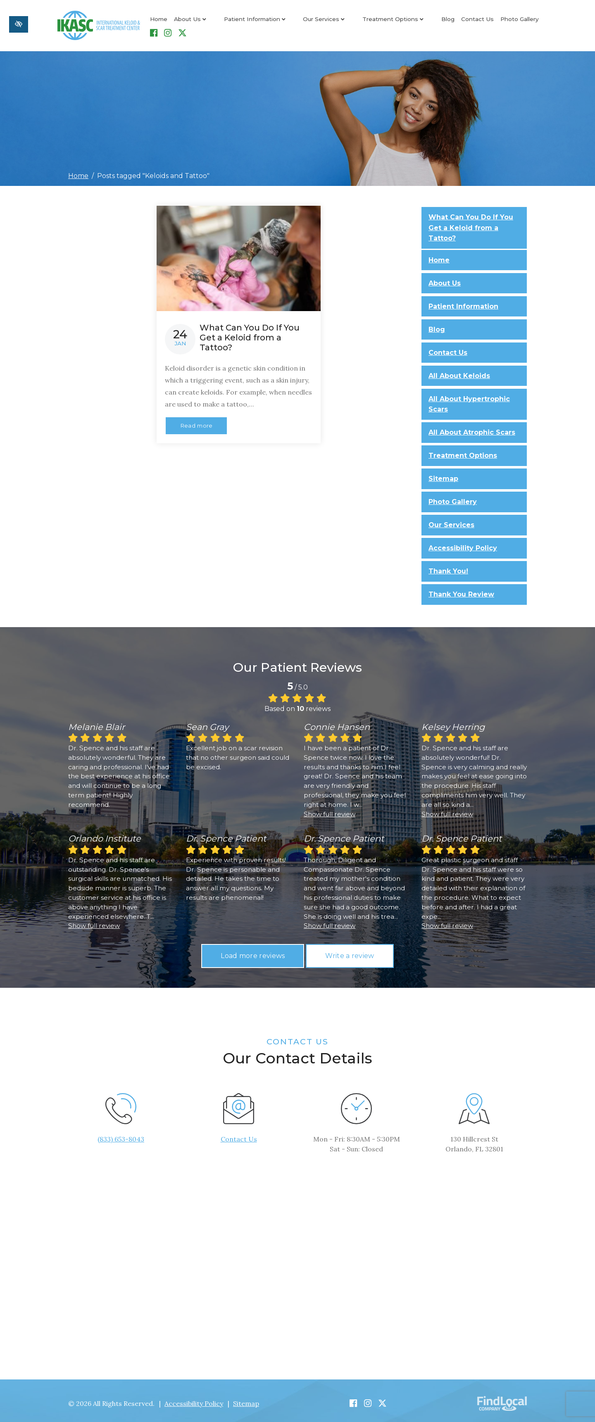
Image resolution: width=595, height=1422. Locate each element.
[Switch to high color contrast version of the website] (18, 24)
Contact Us (432, 22)
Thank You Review (461, 589)
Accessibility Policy (462, 543)
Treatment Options (359, 22)
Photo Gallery (474, 22)
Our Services (301, 22)
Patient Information (243, 22)
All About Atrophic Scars (471, 427)
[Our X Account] (545, 23)
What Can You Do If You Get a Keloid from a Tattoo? (470, 222)
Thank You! (448, 566)
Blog (402, 22)
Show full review (329, 809)
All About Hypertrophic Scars (469, 399)
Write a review (349, 950)
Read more (196, 420)
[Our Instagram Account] (531, 23)
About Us (190, 22)
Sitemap (443, 473)
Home (158, 22)
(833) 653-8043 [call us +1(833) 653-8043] (121, 1134)
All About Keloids (459, 370)
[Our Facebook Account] (517, 23)
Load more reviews (253, 950)
